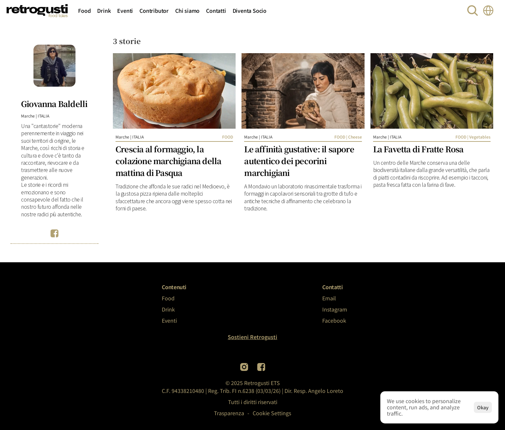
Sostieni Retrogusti (252, 337)
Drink (104, 10)
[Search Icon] (472, 10)
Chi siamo (187, 10)
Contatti (216, 10)
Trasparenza (229, 413)
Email (329, 298)
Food (84, 10)
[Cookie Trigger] (272, 413)
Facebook (334, 320)
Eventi (125, 10)
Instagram (334, 309)
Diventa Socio (249, 10)
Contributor (154, 10)
